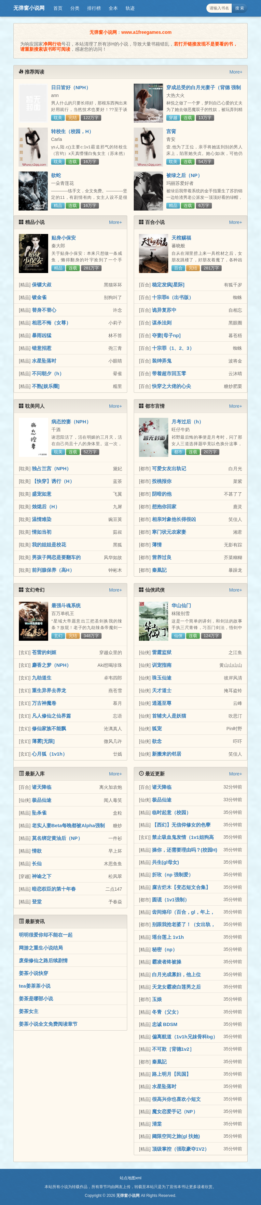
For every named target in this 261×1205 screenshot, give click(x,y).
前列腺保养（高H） (53, 570)
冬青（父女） (166, 1012)
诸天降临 (41, 787)
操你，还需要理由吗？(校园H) (184, 850)
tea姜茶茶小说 (34, 986)
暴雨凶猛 (41, 335)
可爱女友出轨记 (169, 468)
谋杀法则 (162, 322)
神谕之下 (41, 876)
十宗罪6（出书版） (173, 297)
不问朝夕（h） (48, 373)
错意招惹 (41, 348)
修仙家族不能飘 (49, 728)
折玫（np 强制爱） (173, 874)
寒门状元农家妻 (169, 532)
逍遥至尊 (162, 703)
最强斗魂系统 (66, 605)
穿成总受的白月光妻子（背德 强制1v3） (203, 90)
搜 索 (239, 8)
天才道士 (162, 690)
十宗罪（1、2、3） (173, 348)
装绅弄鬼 (162, 360)
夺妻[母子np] (166, 335)
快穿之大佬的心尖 (171, 386)
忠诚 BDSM (164, 1024)
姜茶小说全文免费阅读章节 (48, 1024)
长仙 (37, 863)
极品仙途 (41, 800)
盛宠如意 (41, 494)
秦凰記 (159, 570)
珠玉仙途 (162, 677)
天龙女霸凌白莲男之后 (176, 987)
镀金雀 (39, 297)
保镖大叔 (41, 284)
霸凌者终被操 (166, 962)
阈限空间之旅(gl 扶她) (176, 1136)
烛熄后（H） (46, 506)
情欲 (37, 851)
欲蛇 (56, 175)
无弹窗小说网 (29, 8)
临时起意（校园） (171, 812)
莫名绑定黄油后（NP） (57, 838)
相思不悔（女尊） (51, 322)
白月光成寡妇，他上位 (176, 974)
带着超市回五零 (169, 373)
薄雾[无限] (43, 741)
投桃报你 (162, 481)
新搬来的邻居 (166, 754)
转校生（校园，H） (72, 131)
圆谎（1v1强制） (170, 899)
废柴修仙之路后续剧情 (43, 960)
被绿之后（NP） (184, 175)
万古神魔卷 (44, 703)
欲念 (157, 741)
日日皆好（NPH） (71, 87)
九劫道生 (41, 677)
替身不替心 (44, 310)
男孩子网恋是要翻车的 (56, 557)
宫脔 (171, 131)
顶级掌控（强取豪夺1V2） (181, 1149)
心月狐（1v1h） (49, 754)
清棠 (157, 1124)
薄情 (157, 544)
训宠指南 (162, 665)
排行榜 (94, 8)
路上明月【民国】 (171, 1074)
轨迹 (130, 8)
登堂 (37, 901)
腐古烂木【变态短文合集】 (181, 887)
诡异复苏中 (164, 310)
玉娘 (157, 999)
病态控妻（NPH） (71, 421)
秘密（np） (164, 949)
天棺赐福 (181, 237)
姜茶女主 (28, 1011)
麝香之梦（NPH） (52, 665)
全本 (113, 8)
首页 (57, 8)
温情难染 (41, 519)
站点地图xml (131, 1178)
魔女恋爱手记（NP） (175, 1111)
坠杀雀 (39, 812)
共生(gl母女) (165, 862)
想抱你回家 (164, 506)
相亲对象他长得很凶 (174, 519)
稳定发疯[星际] (168, 284)
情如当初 (41, 532)
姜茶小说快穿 (33, 973)
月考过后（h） (188, 421)
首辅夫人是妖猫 (169, 716)
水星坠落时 (44, 360)
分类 (74, 8)
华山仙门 (181, 605)
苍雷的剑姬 (44, 652)
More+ (235, 72)
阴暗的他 (162, 494)
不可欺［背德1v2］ (173, 1049)
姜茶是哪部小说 (36, 998)
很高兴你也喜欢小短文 (176, 1099)
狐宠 (157, 728)
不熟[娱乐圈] (46, 386)
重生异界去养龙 (49, 690)
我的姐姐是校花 (49, 544)
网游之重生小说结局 (41, 948)
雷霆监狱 (162, 652)
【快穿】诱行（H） (53, 481)
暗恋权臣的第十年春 (54, 889)
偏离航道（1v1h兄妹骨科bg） (185, 1036)
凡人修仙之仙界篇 (51, 716)
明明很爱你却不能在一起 (46, 935)
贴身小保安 (63, 237)
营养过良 (162, 557)
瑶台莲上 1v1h (168, 937)
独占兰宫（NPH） (52, 468)
